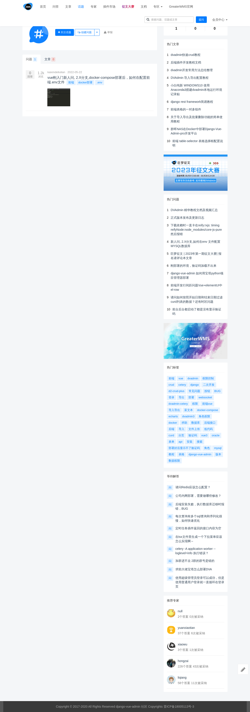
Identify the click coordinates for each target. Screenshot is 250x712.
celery (182, 384)
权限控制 (208, 378)
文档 (144, 6)
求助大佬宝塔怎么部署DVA (193, 569)
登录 (171, 397)
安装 (189, 441)
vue (181, 378)
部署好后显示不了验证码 (184, 448)
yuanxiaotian (186, 627)
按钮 (207, 391)
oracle (215, 435)
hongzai (183, 661)
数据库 (195, 422)
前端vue (207, 403)
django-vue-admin (199, 454)
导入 (181, 429)
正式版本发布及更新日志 (187, 217)
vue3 (204, 435)
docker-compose (207, 410)
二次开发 (208, 384)
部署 (191, 397)
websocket (205, 397)
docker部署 (85, 82)
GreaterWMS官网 (181, 6)
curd (171, 435)
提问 (201, 19)
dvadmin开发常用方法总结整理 (192, 70)
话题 (81, 6)
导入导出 (174, 410)
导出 (181, 397)
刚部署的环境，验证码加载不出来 (193, 265)
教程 (171, 454)
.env (99, 82)
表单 (171, 441)
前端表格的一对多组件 (186, 109)
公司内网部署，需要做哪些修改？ (198, 495)
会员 (220, 19)
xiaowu (182, 644)
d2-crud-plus (176, 391)
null (180, 611)
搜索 (199, 441)
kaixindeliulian (56, 72)
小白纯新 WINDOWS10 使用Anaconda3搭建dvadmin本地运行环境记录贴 (196, 90)
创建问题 (84, 32)
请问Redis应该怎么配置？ (193, 487)
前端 (71, 82)
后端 (171, 429)
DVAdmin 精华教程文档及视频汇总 (194, 210)
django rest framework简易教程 (192, 101)
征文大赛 (128, 6)
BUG (217, 391)
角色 (207, 448)
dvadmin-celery (178, 403)
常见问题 (194, 391)
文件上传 (194, 429)
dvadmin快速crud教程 (185, 55)
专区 (158, 6)
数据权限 (174, 460)
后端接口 (210, 422)
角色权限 (204, 416)
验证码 (192, 435)
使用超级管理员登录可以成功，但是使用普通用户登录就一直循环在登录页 (199, 582)
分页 (181, 435)
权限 (195, 403)
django (194, 384)
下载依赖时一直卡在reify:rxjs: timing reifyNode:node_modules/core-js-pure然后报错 (196, 230)
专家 (94, 6)
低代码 (208, 429)
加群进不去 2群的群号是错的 (195, 560)
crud (171, 384)
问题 (31, 59)
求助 (184, 422)
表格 (181, 454)
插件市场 (109, 6)
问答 (56, 6)
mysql (217, 448)
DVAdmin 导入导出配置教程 (190, 77)
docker (173, 422)
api (180, 441)
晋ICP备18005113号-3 (179, 706)
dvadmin (192, 378)
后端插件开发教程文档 (186, 62)
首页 (43, 6)
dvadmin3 (188, 416)
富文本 (188, 410)
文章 (68, 6)
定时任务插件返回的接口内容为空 (198, 528)
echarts (173, 416)
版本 (218, 454)
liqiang (182, 677)
